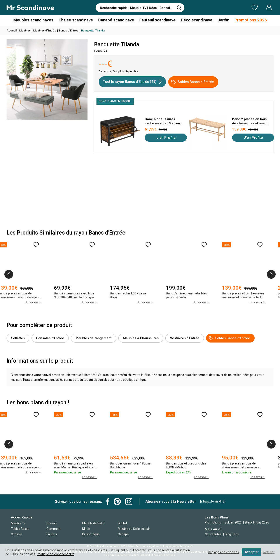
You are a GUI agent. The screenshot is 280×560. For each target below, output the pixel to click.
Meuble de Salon (93, 523)
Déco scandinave (195, 20)
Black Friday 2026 (257, 522)
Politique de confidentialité (55, 554)
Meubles (25, 30)
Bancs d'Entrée (69, 30)
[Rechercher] (178, 7)
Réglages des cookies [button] (223, 552)
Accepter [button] (251, 552)
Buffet (122, 523)
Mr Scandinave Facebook (107, 501)
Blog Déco (232, 534)
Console (16, 534)
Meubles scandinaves (37, 20)
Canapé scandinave (116, 20)
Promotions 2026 (246, 20)
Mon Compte (260, 7)
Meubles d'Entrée (44, 30)
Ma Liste (231, 7)
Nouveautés (213, 534)
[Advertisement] (140, 192)
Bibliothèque (91, 534)
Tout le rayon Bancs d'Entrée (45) (132, 82)
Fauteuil (52, 534)
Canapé (123, 534)
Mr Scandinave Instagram (128, 501)
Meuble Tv (18, 523)
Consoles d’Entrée (50, 338)
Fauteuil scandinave (156, 20)
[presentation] (8, 274)
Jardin (220, 20)
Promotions (213, 522)
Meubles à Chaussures (141, 338)
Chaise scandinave (77, 20)
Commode (54, 528)
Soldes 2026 (233, 522)
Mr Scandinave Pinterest (117, 501)
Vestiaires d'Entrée (184, 338)
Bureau (52, 523)
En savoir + (41, 307)
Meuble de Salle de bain (134, 528)
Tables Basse (20, 528)
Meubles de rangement (93, 338)
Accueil (12, 30)
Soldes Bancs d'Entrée (192, 82)
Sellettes (18, 338)
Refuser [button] (269, 552)
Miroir (86, 528)
